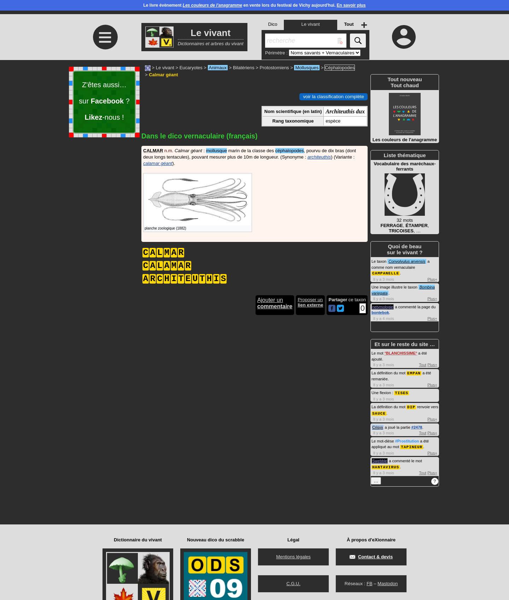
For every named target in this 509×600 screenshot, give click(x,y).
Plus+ (432, 279)
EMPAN (414, 372)
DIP (411, 405)
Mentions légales (293, 556)
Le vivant (165, 67)
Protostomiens (274, 67)
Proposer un (310, 302)
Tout (422, 364)
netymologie (382, 306)
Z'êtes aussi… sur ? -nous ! (104, 101)
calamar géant (157, 163)
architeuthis (319, 157)
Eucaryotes (191, 67)
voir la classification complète (333, 96)
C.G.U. (293, 583)
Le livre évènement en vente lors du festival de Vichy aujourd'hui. (254, 5)
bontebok (380, 312)
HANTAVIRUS (385, 464)
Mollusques (306, 67)
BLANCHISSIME (401, 353)
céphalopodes (289, 150)
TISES (401, 391)
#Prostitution (407, 439)
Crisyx (377, 425)
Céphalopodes (340, 67)
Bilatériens (244, 67)
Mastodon (388, 583)
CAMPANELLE (385, 272)
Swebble (379, 459)
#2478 (416, 425)
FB (370, 583)
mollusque (216, 150)
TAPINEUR (411, 444)
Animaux (218, 67)
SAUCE (379, 411)
